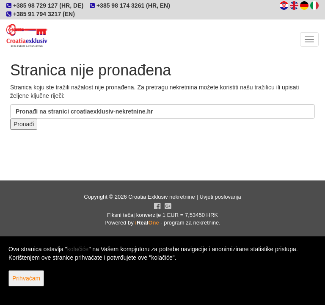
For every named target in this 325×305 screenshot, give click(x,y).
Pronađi (24, 124)
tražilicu (264, 87)
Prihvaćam (26, 278)
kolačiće (78, 249)
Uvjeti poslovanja (220, 197)
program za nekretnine (191, 222)
